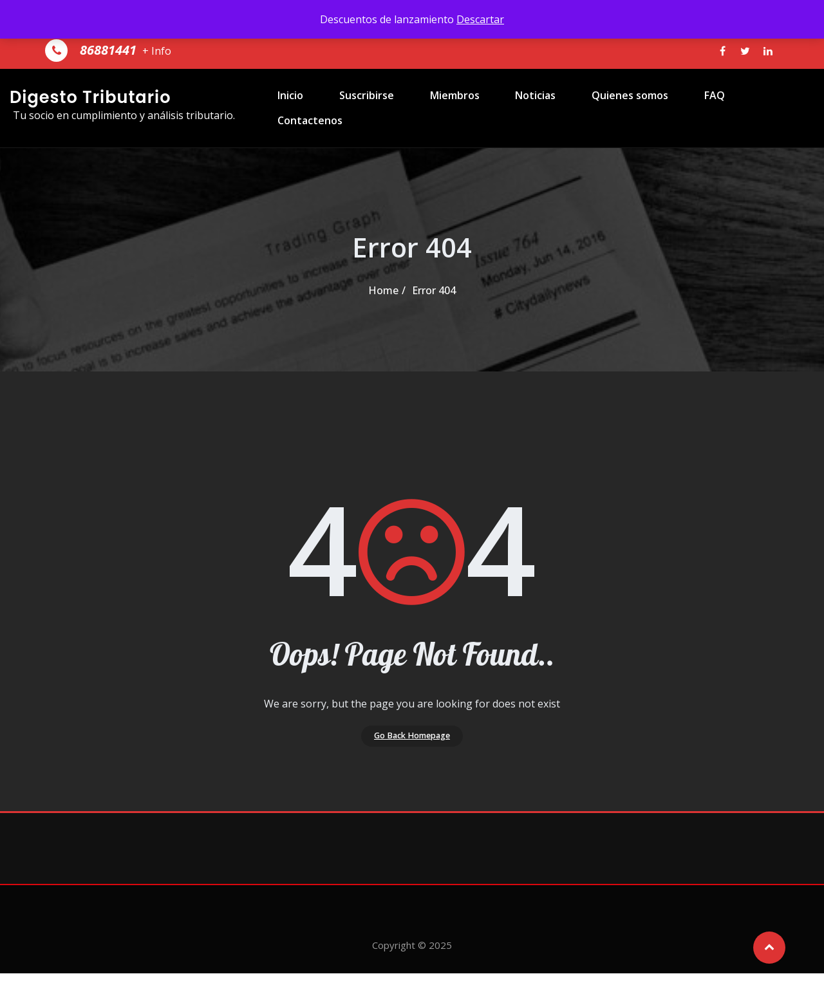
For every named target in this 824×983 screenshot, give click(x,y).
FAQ (688, 108)
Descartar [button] (480, 19)
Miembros (451, 108)
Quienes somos (611, 108)
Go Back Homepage (412, 741)
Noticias (524, 108)
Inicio (302, 108)
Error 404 (434, 290)
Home (383, 290)
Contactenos (759, 108)
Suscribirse (370, 108)
